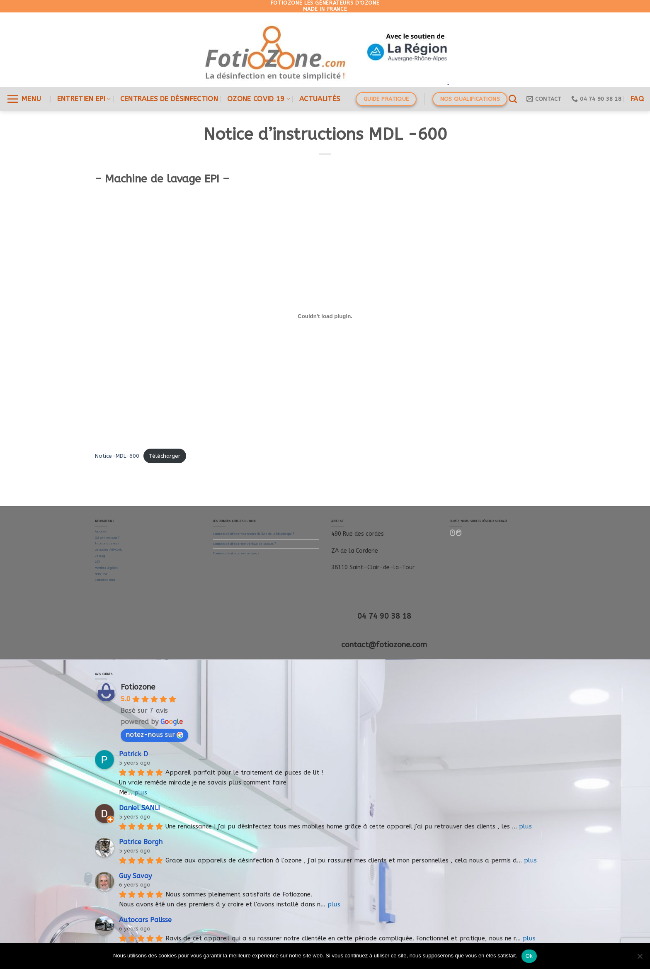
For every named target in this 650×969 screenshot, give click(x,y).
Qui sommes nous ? (107, 537)
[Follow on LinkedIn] (459, 532)
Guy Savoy (135, 876)
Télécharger (164, 456)
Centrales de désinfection (169, 99)
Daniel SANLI (139, 808)
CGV (97, 561)
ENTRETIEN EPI (84, 99)
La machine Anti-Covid (108, 549)
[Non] (639, 958)
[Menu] (23, 99)
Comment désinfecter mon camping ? (236, 553)
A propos (101, 531)
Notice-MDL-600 (117, 456)
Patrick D (133, 754)
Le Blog (100, 556)
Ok (529, 956)
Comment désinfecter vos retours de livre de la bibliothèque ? (253, 534)
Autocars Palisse (145, 920)
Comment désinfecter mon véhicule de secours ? (244, 544)
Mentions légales (106, 568)
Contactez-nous (105, 580)
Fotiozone (138, 687)
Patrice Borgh (140, 842)
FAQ (637, 99)
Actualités (319, 99)
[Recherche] (513, 99)
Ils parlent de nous (107, 543)
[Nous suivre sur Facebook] (453, 532)
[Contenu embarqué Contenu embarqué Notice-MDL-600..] (325, 316)
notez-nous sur (154, 734)
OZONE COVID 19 (258, 99)
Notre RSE (101, 574)
